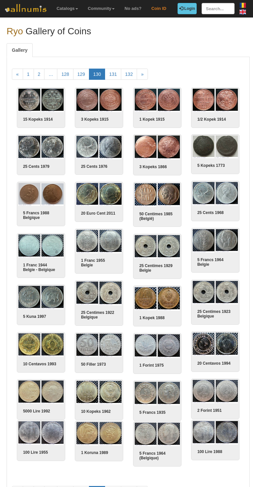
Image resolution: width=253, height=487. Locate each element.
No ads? (133, 8)
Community (101, 8)
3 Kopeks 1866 (150, 167)
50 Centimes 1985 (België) (157, 216)
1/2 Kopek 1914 (211, 119)
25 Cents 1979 (39, 166)
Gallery (19, 50)
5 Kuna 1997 (37, 316)
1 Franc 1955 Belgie (93, 262)
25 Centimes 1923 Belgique (209, 313)
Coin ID (158, 8)
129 (81, 74)
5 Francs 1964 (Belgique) (154, 453)
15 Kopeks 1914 (38, 119)
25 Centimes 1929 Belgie (157, 267)
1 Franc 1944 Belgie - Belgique (42, 266)
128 (65, 74)
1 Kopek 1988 (153, 317)
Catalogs (67, 8)
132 (129, 74)
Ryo (15, 31)
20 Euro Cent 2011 (98, 213)
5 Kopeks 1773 (208, 165)
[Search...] (218, 8)
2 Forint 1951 (205, 409)
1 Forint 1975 (153, 364)
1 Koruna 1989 (96, 450)
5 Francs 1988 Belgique (39, 215)
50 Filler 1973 (95, 363)
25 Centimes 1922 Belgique (97, 314)
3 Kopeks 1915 (94, 119)
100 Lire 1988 (205, 449)
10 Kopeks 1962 (97, 410)
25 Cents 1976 (97, 166)
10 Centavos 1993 (41, 363)
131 (113, 74)
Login (187, 8)
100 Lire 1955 (37, 450)
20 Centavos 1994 (209, 362)
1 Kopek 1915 (152, 119)
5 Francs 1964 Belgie (206, 261)
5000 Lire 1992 (38, 410)
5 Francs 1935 (154, 411)
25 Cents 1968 (206, 212)
